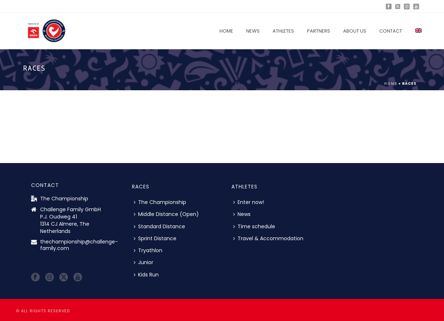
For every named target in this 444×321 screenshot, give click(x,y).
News (253, 31)
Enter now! (248, 202)
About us (354, 31)
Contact (390, 31)
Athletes (283, 31)
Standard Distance (159, 226)
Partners (318, 31)
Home (226, 31)
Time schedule (254, 226)
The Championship (160, 202)
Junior (143, 262)
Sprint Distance (155, 238)
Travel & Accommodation (268, 238)
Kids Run (146, 274)
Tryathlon (148, 250)
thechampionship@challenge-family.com (79, 244)
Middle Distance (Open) (166, 214)
